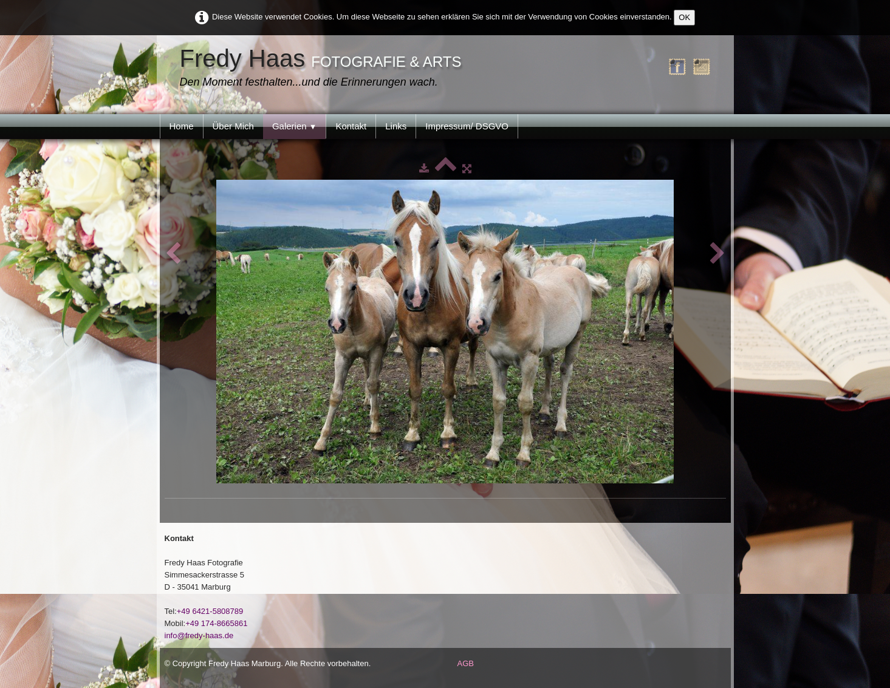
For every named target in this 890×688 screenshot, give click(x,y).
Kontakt (350, 126)
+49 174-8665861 (216, 623)
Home (181, 126)
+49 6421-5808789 (210, 611)
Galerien (294, 126)
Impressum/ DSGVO (466, 126)
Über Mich (233, 126)
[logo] (324, 68)
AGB (465, 663)
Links (395, 126)
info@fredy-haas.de (199, 635)
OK (684, 17)
